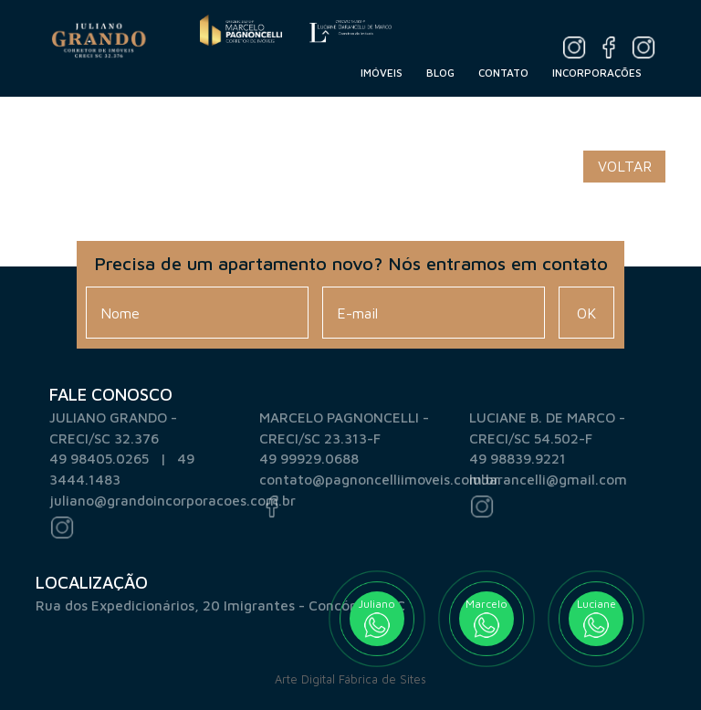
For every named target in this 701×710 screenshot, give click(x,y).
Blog (440, 72)
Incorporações (597, 72)
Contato (503, 72)
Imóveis (382, 72)
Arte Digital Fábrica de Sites (350, 679)
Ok (586, 313)
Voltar (625, 166)
